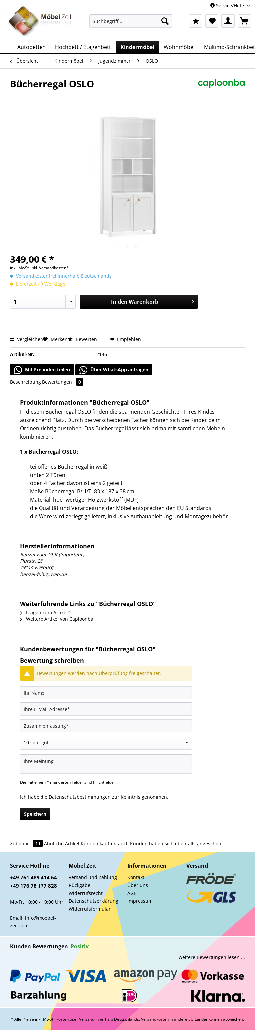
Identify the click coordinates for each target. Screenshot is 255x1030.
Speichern (35, 814)
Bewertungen (62, 382)
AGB (132, 893)
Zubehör (27, 843)
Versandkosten (155, 1019)
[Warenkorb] (244, 21)
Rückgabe (79, 885)
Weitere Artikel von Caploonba (56, 619)
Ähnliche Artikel (61, 843)
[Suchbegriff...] (130, 21)
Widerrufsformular (90, 909)
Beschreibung (25, 382)
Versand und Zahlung (93, 877)
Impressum (140, 901)
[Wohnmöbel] (179, 47)
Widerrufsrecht (86, 893)
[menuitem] (130, 24)
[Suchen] (165, 21)
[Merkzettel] (211, 21)
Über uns (138, 885)
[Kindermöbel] (137, 47)
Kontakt (136, 877)
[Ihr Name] (106, 692)
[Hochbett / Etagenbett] (83, 47)
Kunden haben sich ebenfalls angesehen (175, 843)
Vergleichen (26, 339)
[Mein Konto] (228, 21)
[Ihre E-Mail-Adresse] (106, 709)
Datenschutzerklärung (93, 901)
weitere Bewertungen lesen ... (212, 957)
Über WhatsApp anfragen (113, 370)
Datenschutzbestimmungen (80, 797)
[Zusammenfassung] (106, 725)
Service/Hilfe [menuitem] (227, 5)
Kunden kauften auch (105, 843)
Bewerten (83, 339)
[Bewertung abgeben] (106, 743)
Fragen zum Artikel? (45, 612)
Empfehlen (125, 339)
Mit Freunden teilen (42, 370)
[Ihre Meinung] (106, 764)
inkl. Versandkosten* (50, 268)
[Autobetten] (31, 47)
